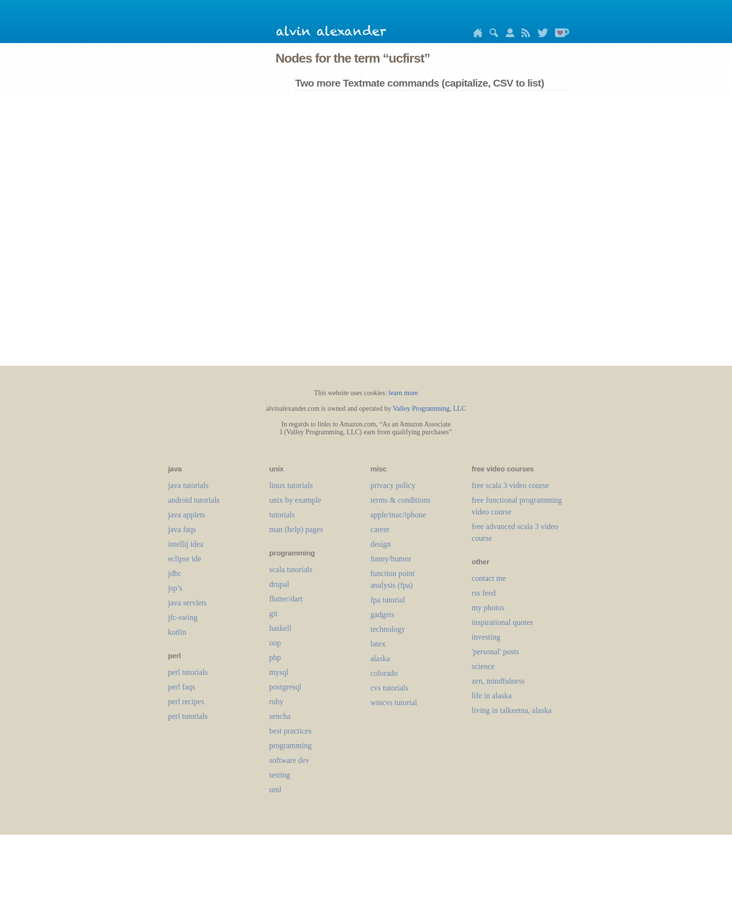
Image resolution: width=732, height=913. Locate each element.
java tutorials (188, 485)
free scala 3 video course (510, 485)
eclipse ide (184, 559)
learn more (403, 393)
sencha (280, 716)
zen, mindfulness (498, 681)
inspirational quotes (502, 622)
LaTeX (378, 644)
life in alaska (492, 695)
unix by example (295, 500)
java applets (186, 515)
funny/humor (391, 559)
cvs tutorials (390, 688)
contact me (489, 578)
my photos (488, 607)
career (380, 529)
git (273, 613)
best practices (290, 731)
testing (279, 775)
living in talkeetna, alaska (512, 710)
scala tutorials (290, 569)
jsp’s (175, 588)
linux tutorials (291, 485)
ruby (276, 701)
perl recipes (186, 701)
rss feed (484, 593)
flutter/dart (286, 599)
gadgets (383, 614)
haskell (280, 628)
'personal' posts (495, 651)
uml (275, 789)
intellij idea (185, 544)
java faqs (182, 529)
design (381, 544)
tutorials (282, 515)
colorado (384, 673)
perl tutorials (188, 672)
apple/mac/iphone (398, 515)
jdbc (175, 573)
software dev (289, 760)
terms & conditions (401, 500)
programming (290, 745)
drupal (279, 584)
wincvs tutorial (394, 702)
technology (388, 629)
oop (275, 643)
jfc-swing (183, 617)
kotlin (177, 632)
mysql (278, 672)
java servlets (187, 603)
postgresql (285, 687)
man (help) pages (296, 529)
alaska (380, 658)
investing (486, 637)
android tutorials (194, 500)
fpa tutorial (388, 600)
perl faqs (182, 687)
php (275, 657)
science (483, 666)
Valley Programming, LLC (429, 408)
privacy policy (393, 485)
